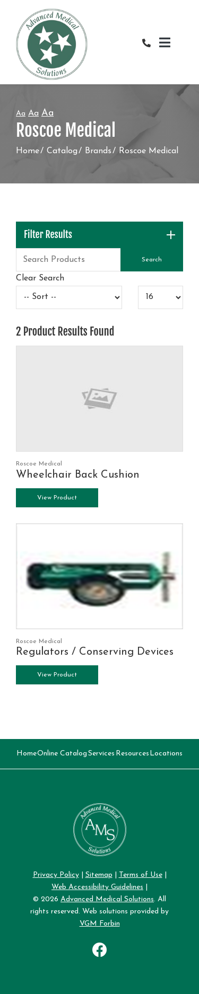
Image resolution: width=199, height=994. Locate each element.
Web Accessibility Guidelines (97, 887)
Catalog (62, 151)
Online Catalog (62, 754)
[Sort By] (69, 297)
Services (101, 754)
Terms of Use (140, 875)
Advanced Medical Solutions (107, 899)
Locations (166, 754)
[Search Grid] (99, 259)
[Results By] (160, 297)
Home (27, 151)
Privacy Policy (56, 875)
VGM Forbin (100, 924)
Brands (98, 151)
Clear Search (40, 278)
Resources (132, 754)
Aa (20, 114)
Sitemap (99, 875)
